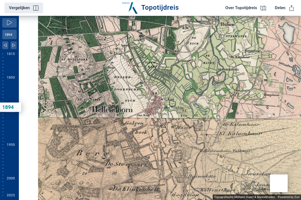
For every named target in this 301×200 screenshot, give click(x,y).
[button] (279, 183)
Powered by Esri (289, 197)
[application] (160, 108)
